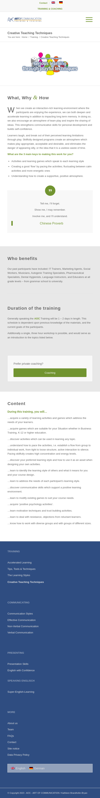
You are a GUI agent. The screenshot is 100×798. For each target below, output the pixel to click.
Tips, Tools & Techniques (21, 568)
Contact (43, 3)
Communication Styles (20, 613)
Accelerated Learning (19, 562)
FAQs (10, 735)
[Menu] (87, 19)
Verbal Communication (20, 632)
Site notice (13, 748)
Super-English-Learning (20, 691)
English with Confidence (21, 670)
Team (10, 729)
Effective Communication (21, 620)
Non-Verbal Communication (23, 626)
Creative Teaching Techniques (29, 33)
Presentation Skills (17, 663)
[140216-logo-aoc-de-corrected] (41, 19)
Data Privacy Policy (18, 754)
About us (12, 723)
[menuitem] (43, 3)
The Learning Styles (18, 575)
